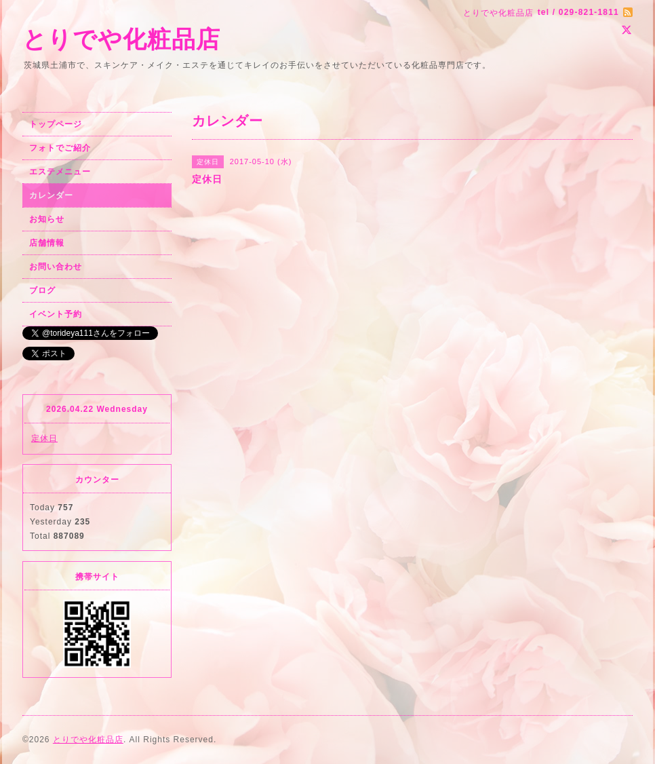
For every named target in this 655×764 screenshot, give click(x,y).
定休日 (44, 438)
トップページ (55, 124)
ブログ (42, 290)
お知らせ (46, 219)
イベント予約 (55, 314)
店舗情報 (46, 243)
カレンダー (51, 195)
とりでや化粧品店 (121, 39)
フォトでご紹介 (60, 148)
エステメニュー (60, 171)
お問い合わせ (55, 266)
